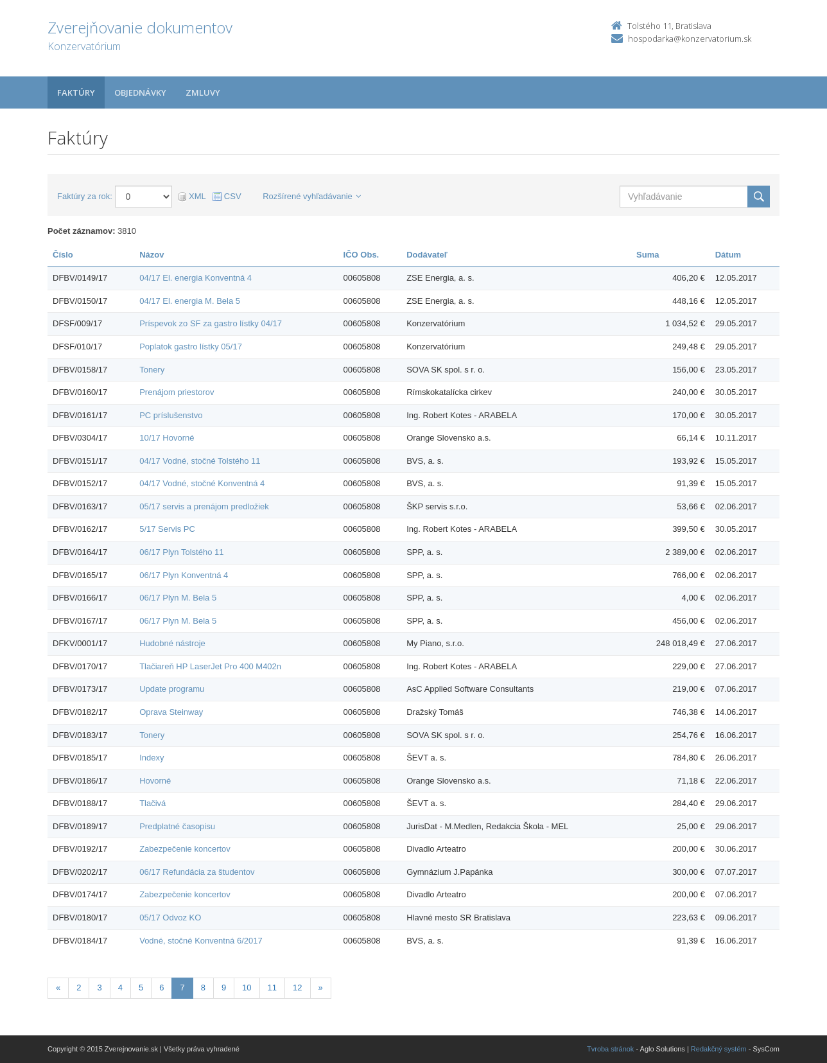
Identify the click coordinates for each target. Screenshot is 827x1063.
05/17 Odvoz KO (170, 917)
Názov (151, 254)
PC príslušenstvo (170, 415)
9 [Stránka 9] (224, 987)
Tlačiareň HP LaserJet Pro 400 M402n (210, 666)
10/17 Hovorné (166, 438)
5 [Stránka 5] (141, 987)
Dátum (728, 254)
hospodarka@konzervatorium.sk (689, 38)
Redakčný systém (719, 1049)
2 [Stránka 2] (78, 987)
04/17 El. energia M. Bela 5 (189, 301)
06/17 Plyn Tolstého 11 (181, 552)
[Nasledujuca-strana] (320, 988)
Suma (647, 254)
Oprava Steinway (171, 712)
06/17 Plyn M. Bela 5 (177, 597)
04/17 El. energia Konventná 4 (195, 278)
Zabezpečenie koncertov (185, 849)
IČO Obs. (361, 254)
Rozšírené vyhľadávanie (312, 196)
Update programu (171, 689)
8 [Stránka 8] (203, 987)
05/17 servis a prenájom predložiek (204, 506)
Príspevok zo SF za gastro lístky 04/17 (210, 323)
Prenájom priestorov (176, 392)
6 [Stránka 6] (161, 987)
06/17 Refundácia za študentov (196, 872)
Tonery (151, 369)
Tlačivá (152, 803)
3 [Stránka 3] (99, 987)
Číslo (63, 254)
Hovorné (155, 781)
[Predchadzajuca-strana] (58, 988)
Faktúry (76, 92)
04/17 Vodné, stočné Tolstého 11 (199, 461)
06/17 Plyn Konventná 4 (183, 575)
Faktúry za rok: (84, 196)
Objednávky (140, 92)
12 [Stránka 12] (297, 987)
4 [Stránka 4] (120, 987)
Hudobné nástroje (172, 643)
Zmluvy (203, 92)
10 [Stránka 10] (246, 987)
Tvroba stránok (610, 1049)
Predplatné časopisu (177, 826)
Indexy (151, 757)
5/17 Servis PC (167, 529)
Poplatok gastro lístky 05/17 (190, 346)
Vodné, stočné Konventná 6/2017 (201, 940)
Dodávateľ (427, 254)
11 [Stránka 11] (272, 987)
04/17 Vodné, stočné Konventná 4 (202, 483)
